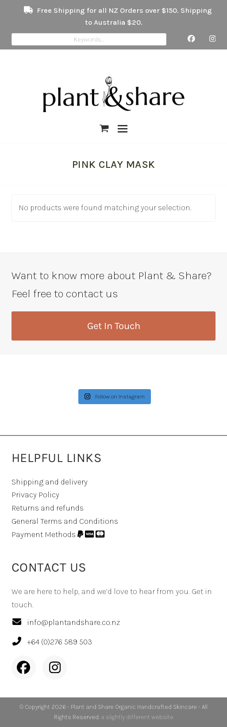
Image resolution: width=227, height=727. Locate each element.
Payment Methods (58, 534)
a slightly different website (137, 717)
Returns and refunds (48, 508)
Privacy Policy (35, 495)
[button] (104, 129)
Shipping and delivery (50, 482)
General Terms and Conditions (65, 521)
